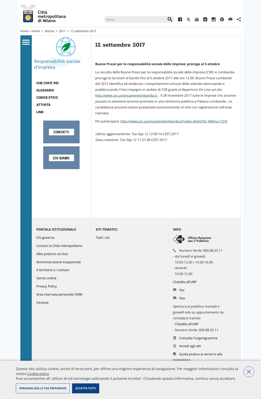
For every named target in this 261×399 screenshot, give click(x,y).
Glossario (45, 90)
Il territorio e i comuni (52, 270)
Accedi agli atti (190, 346)
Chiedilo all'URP (185, 282)
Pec (182, 290)
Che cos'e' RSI (47, 83)
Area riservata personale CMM (59, 294)
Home (24, 31)
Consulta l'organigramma (198, 338)
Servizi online (46, 278)
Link (40, 112)
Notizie (49, 31)
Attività (43, 105)
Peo (182, 298)
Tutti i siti (103, 238)
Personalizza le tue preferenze (42, 388)
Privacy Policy (46, 286)
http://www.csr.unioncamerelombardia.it (126, 95)
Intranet (42, 303)
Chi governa (45, 238)
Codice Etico (47, 98)
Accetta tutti (85, 388)
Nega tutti (249, 371)
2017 (62, 31)
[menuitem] (61, 83)
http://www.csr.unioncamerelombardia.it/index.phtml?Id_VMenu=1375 (174, 121)
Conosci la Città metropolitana (59, 246)
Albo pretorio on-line (52, 254)
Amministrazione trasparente (58, 262)
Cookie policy (38, 373)
